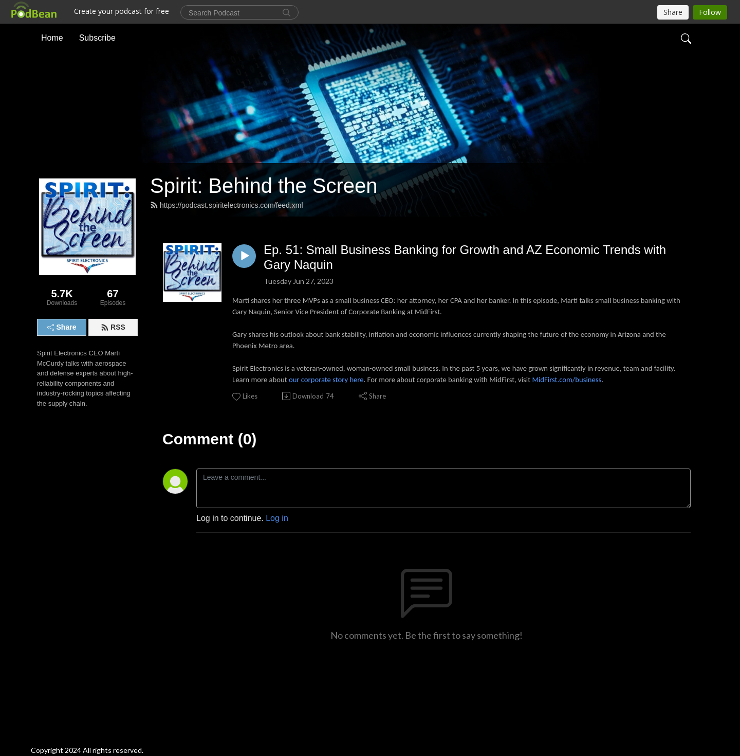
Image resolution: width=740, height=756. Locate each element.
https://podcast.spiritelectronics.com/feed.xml (226, 205)
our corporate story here (326, 379)
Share (62, 327)
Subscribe (97, 37)
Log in (277, 518)
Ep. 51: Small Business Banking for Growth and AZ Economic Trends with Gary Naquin (465, 257)
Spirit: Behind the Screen (263, 185)
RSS (113, 327)
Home (52, 37)
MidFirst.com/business (566, 379)
